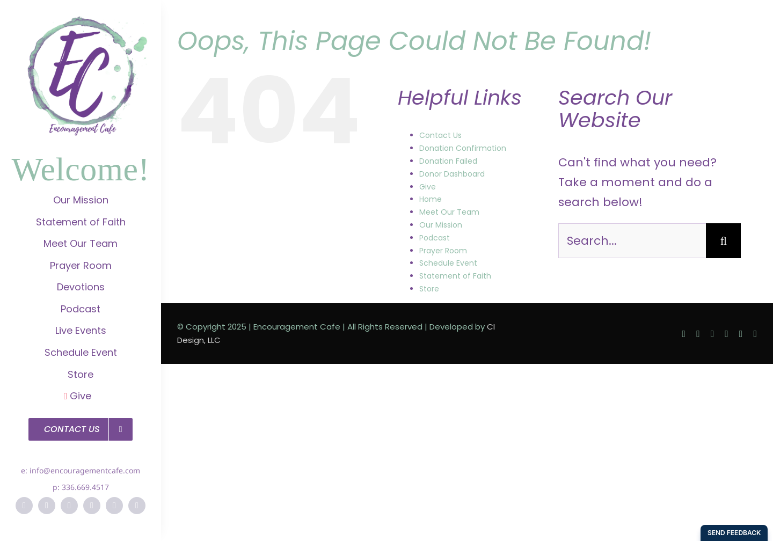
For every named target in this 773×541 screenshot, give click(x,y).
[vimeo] (114, 505)
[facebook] (24, 505)
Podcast (434, 237)
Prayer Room (443, 250)
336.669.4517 (85, 487)
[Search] (723, 240)
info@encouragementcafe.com (85, 470)
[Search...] (632, 240)
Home (430, 199)
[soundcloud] (136, 505)
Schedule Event (448, 263)
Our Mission (440, 225)
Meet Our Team (449, 212)
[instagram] (69, 505)
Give (427, 186)
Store (429, 288)
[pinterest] (91, 505)
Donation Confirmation (462, 148)
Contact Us (440, 135)
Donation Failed (448, 161)
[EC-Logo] (80, 21)
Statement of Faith (455, 275)
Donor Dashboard (452, 174)
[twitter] (46, 505)
